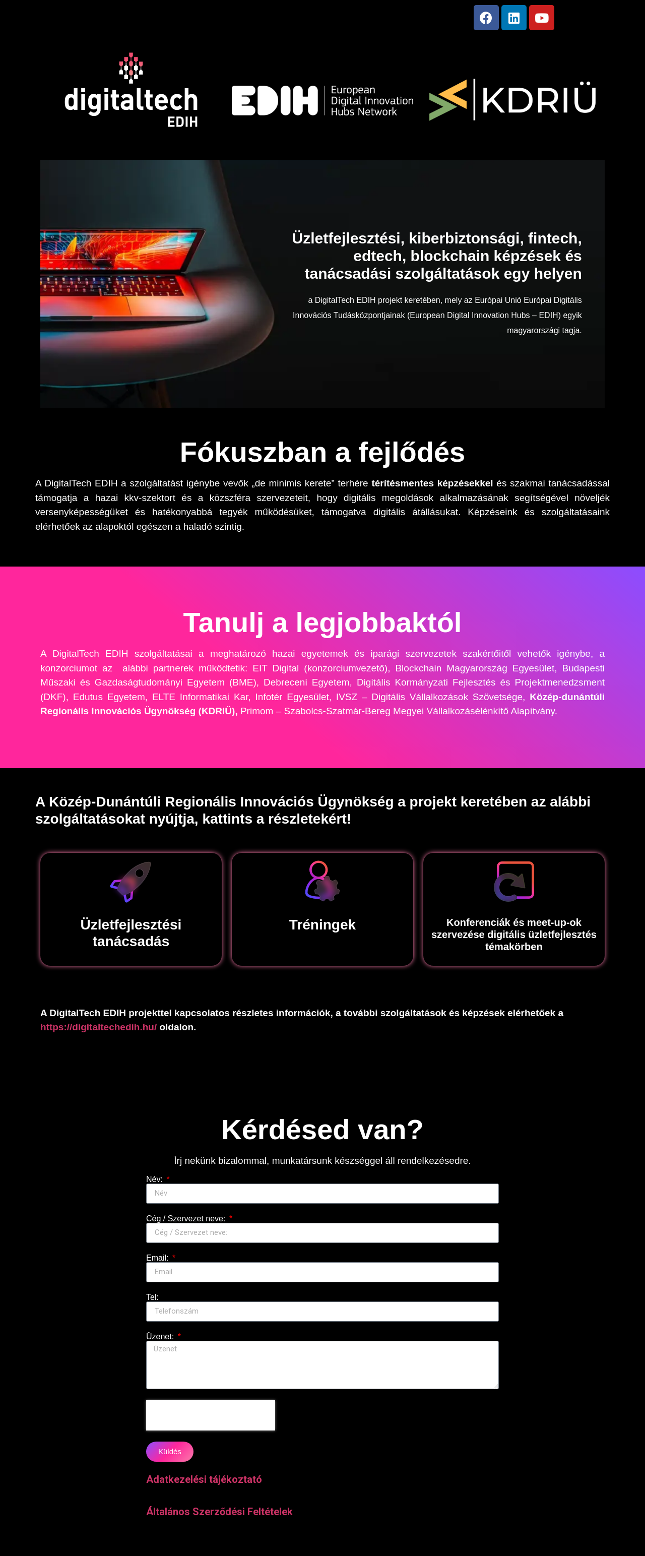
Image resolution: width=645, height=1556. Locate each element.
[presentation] (210, 1419)
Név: (155, 1183)
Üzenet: (161, 1341)
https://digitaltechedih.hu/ (98, 1031)
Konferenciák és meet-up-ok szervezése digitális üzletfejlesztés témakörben (514, 938)
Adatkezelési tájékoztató (204, 1483)
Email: (158, 1262)
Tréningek (322, 929)
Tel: (152, 1301)
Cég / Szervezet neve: (187, 1223)
